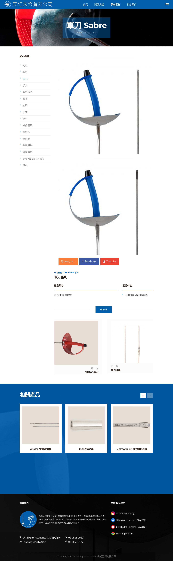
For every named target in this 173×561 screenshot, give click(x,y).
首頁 (85, 4)
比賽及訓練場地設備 (33, 158)
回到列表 (104, 309)
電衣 (25, 98)
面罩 (25, 105)
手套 (25, 85)
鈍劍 (25, 65)
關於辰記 (99, 4)
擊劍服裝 (27, 92)
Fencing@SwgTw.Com (34, 542)
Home (79, 32)
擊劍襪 (26, 138)
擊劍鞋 (26, 132)
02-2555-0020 (75, 537)
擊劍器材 (115, 4)
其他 (25, 165)
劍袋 (25, 112)
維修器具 (27, 125)
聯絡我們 (131, 4)
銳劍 (25, 72)
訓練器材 (27, 152)
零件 (25, 118)
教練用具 (27, 145)
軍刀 (25, 78)
